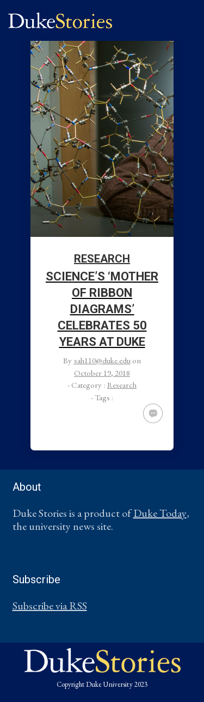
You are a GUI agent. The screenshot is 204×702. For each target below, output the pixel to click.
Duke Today (160, 513)
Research (102, 258)
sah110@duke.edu (102, 360)
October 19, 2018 (102, 373)
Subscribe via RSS (50, 606)
